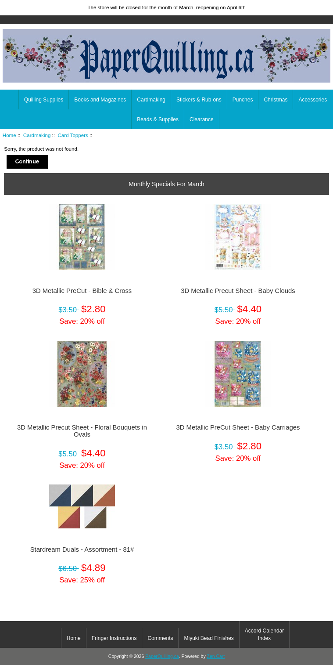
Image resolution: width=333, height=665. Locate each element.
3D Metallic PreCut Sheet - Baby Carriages (238, 427)
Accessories (312, 100)
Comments (160, 638)
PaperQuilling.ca (162, 656)
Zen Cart (216, 656)
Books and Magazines (100, 100)
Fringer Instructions (114, 638)
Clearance (202, 119)
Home (320, 6)
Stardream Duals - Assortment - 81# (82, 549)
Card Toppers (72, 135)
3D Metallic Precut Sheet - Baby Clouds (238, 290)
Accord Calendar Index (264, 634)
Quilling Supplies (43, 100)
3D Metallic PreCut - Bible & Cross (82, 290)
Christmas (275, 100)
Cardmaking (37, 135)
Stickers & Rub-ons (199, 100)
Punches (243, 100)
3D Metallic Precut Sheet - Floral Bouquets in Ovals (82, 431)
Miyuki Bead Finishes (208, 638)
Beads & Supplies (158, 119)
